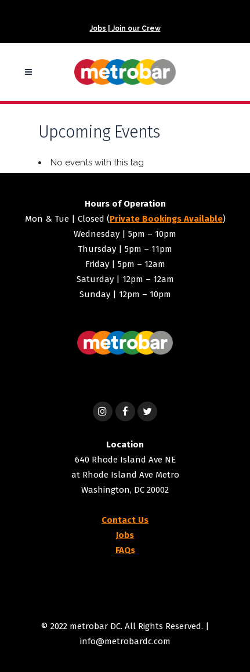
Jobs (125, 535)
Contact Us (125, 520)
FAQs (125, 550)
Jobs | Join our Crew (125, 28)
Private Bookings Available (166, 219)
